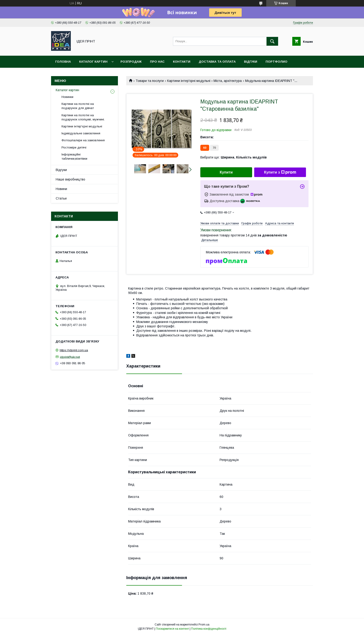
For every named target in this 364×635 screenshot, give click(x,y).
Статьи (61, 198)
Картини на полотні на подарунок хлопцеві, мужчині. (83, 117)
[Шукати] (272, 41)
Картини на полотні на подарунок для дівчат (78, 106)
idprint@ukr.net (70, 356)
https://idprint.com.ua (74, 350)
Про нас (157, 61)
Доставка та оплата (217, 61)
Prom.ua (203, 624)
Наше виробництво (70, 179)
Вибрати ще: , (233, 157)
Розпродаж (131, 61)
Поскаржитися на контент (172, 628)
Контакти (181, 61)
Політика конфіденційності (208, 628)
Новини (61, 189)
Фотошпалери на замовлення (83, 140)
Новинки (67, 97)
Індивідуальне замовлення (81, 133)
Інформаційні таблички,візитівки (74, 156)
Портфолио (276, 61)
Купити (226, 172)
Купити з (280, 172)
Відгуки (250, 61)
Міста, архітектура (228, 81)
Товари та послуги (150, 81)
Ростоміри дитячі (74, 147)
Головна (63, 61)
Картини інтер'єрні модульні (188, 81)
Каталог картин (93, 61)
